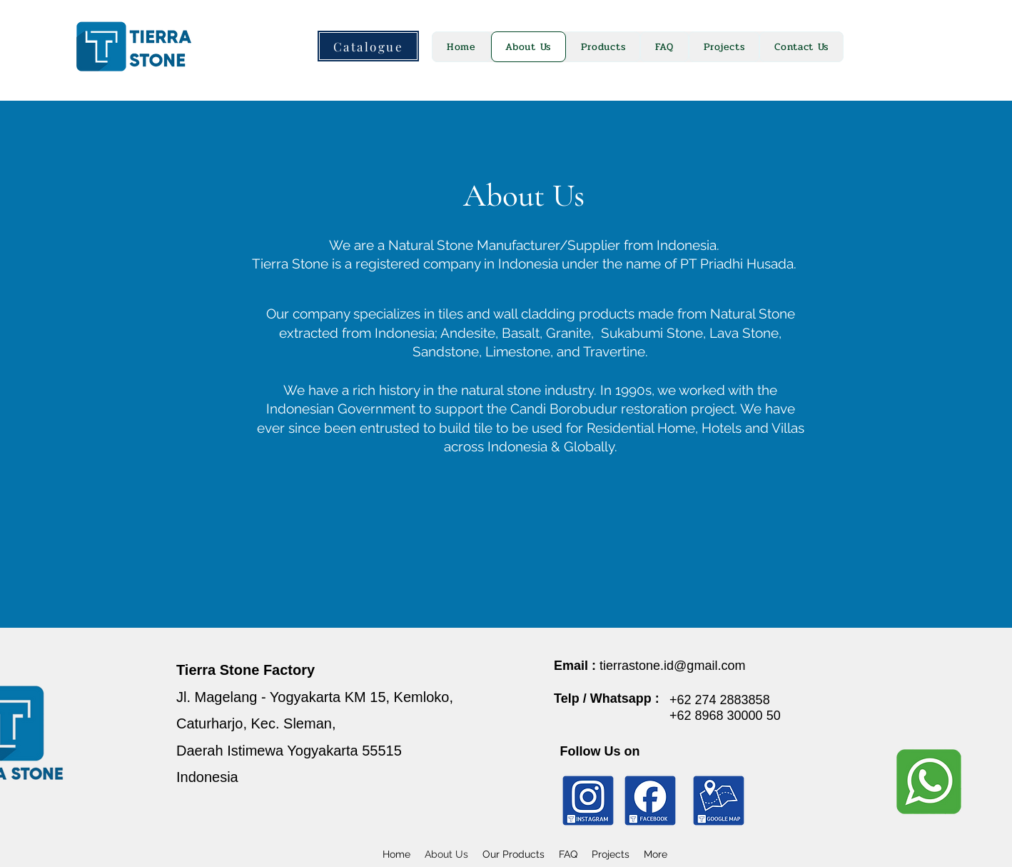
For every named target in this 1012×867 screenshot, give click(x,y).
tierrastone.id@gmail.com (672, 665)
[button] (603, 46)
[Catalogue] (368, 46)
